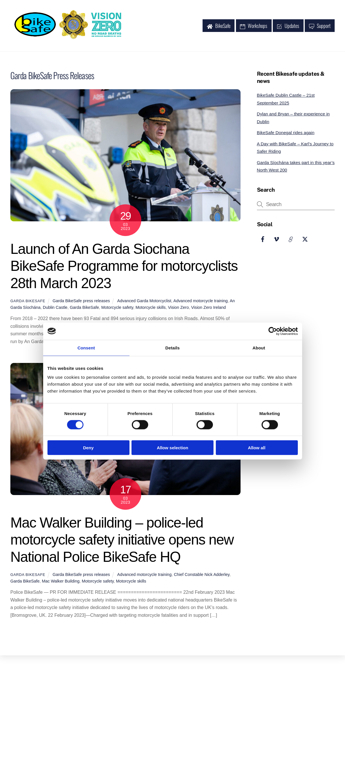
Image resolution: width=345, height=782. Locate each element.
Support (320, 26)
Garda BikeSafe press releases (81, 302)
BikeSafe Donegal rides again (285, 133)
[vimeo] (277, 239)
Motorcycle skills (151, 308)
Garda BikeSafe (27, 302)
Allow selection (172, 447)
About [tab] (259, 347)
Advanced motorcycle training (201, 302)
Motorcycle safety (117, 308)
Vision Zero (178, 308)
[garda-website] (291, 239)
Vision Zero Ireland (208, 308)
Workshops (253, 26)
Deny (88, 447)
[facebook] (262, 239)
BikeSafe (218, 26)
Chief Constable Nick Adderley (201, 575)
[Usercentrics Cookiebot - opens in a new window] (272, 331)
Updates (288, 26)
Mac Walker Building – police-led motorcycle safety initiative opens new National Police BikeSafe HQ (122, 540)
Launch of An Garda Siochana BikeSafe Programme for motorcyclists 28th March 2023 (124, 267)
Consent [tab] (86, 347)
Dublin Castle (55, 308)
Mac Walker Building (61, 582)
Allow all (257, 447)
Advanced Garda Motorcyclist (144, 302)
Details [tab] (172, 347)
